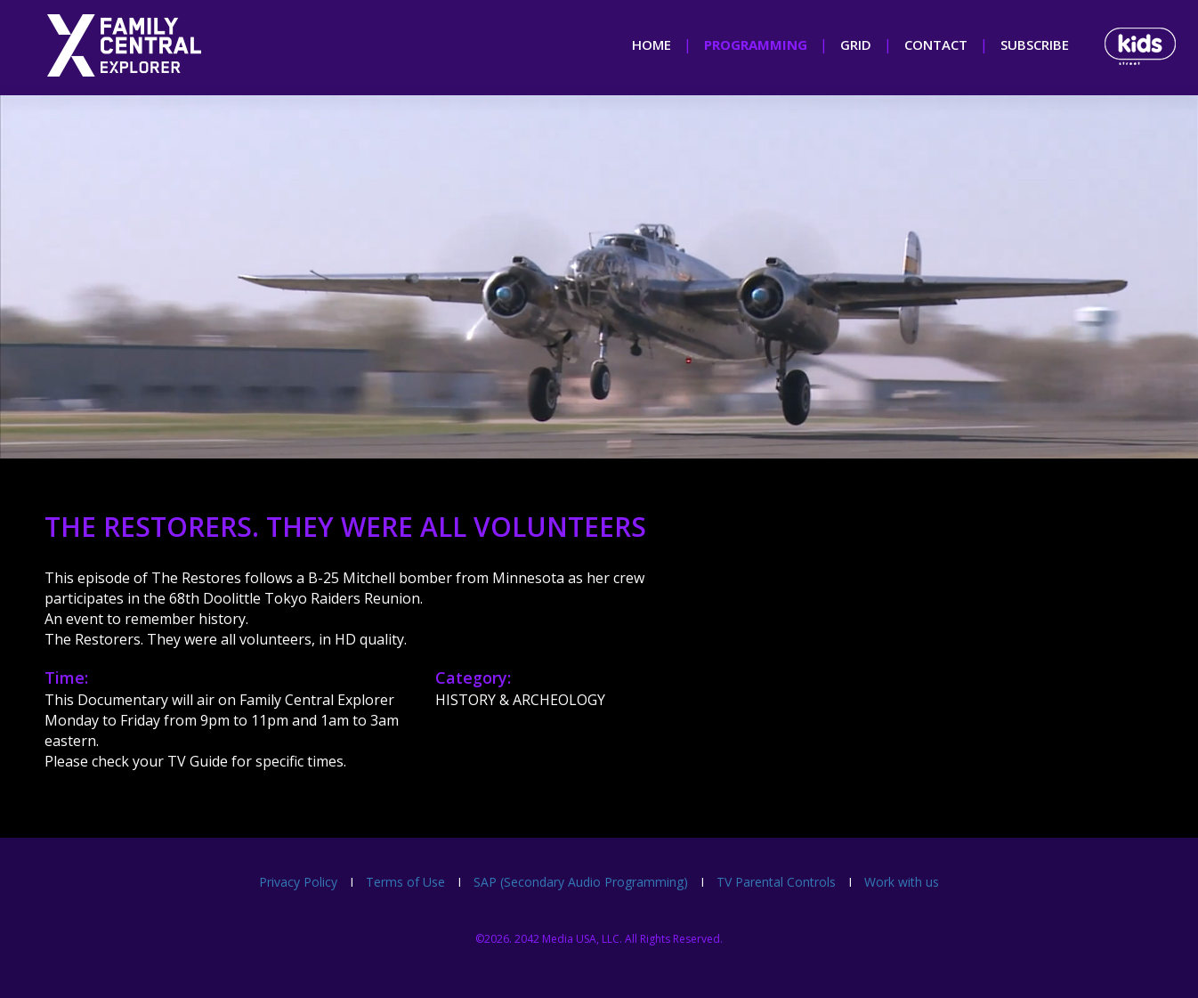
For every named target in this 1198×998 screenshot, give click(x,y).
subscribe (1034, 44)
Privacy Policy (298, 881)
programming (755, 44)
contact (935, 44)
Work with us (901, 881)
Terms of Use (405, 881)
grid (855, 44)
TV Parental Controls (776, 881)
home (651, 44)
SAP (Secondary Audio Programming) (581, 881)
